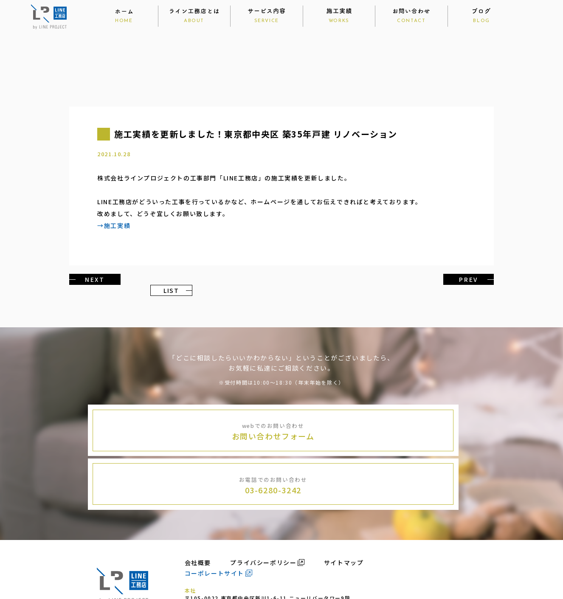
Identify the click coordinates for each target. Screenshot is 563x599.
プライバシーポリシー (263, 506)
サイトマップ (344, 506)
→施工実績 (113, 226)
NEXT (92, 279)
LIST (281, 279)
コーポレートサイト (214, 516)
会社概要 (198, 506)
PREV (471, 279)
